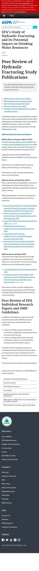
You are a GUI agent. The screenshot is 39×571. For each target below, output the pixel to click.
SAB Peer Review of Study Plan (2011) (17, 104)
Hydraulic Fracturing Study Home (15, 379)
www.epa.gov (26, 3)
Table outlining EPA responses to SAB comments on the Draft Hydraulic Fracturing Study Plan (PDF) (18, 236)
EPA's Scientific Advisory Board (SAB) (17, 142)
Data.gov (5, 472)
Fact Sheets (8, 390)
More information (20, 12)
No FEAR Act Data (9, 456)
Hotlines (5, 519)
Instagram (19, 540)
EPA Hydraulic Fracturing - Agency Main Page (19, 405)
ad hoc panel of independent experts (16, 144)
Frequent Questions (9, 527)
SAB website (32, 363)
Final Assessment (10, 383)
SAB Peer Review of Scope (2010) (15, 106)
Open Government (9, 488)
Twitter (7, 540)
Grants (4, 452)
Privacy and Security (10, 460)
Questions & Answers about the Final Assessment (16, 395)
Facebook (3, 540)
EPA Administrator (9, 440)
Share (3, 53)
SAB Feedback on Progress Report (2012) (18, 101)
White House (7, 503)
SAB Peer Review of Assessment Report (17, 98)
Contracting (6, 448)
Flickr (15, 540)
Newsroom (6, 484)
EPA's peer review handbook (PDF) (15, 119)
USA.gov (5, 499)
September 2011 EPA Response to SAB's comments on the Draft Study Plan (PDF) (19, 228)
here (29, 167)
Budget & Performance (11, 444)
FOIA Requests (7, 523)
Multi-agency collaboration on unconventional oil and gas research (20, 400)
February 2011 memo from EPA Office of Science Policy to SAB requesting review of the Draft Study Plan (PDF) (20, 216)
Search (35, 27)
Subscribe (5, 495)
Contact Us (5, 55)
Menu (12, 16)
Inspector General (9, 476)
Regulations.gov (8, 491)
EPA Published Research (12, 386)
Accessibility (7, 437)
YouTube (11, 540)
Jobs (3, 480)
